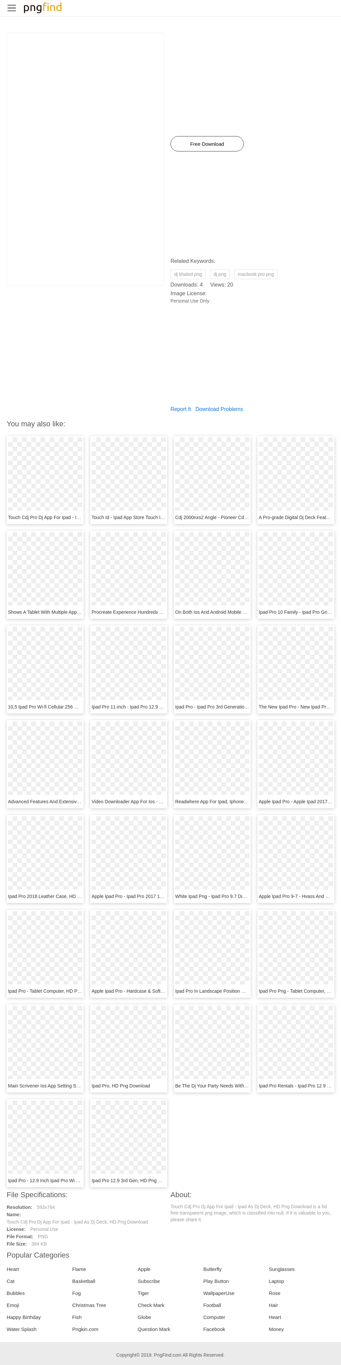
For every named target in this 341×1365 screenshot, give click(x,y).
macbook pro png (256, 274)
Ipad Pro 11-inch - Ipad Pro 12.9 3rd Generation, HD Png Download (161, 707)
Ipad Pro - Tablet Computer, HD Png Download (56, 991)
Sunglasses (282, 1269)
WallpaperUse (218, 1293)
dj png (219, 274)
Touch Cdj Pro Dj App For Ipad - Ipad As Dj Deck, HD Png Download (78, 517)
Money (276, 1329)
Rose (274, 1293)
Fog (76, 1293)
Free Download (207, 144)
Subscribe (149, 1281)
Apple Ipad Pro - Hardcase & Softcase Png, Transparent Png (154, 991)
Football (212, 1305)
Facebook (214, 1329)
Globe (144, 1317)
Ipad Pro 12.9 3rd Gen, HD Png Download (135, 1180)
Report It (180, 409)
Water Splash (21, 1329)
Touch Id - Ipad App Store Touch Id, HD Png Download (148, 517)
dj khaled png (188, 274)
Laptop (276, 1281)
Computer (214, 1317)
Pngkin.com (85, 1329)
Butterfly (212, 1269)
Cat (10, 1281)
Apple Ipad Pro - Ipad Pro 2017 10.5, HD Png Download (149, 896)
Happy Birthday (24, 1317)
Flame (79, 1269)
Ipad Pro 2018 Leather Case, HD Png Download (58, 896)
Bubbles (16, 1293)
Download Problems (219, 409)
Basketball (83, 1281)
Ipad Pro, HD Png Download (121, 1085)
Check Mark (151, 1305)
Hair (273, 1305)
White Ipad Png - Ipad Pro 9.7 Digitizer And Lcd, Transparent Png (242, 896)
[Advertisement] (85, 79)
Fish (77, 1317)
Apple (144, 1269)
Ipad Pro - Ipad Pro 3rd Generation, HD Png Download (231, 707)
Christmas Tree (89, 1305)
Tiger (143, 1293)
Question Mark (154, 1329)
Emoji (13, 1305)
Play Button (216, 1281)
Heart (13, 1269)
